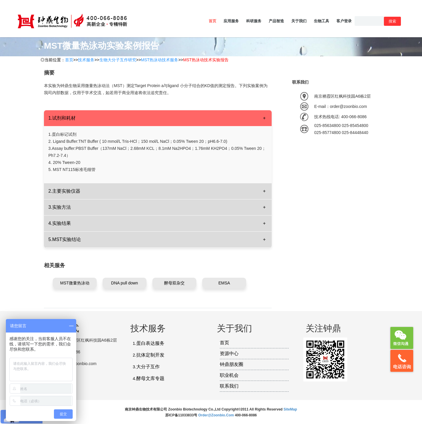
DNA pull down (124, 283)
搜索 (392, 21)
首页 (212, 21)
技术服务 (86, 59)
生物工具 (321, 21)
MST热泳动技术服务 (159, 59)
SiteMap (290, 409)
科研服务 (253, 21)
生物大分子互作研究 (117, 59)
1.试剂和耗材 (62, 118)
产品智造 (276, 21)
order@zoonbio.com (216, 415)
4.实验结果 (59, 223)
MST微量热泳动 (74, 283)
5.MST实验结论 (64, 239)
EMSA (224, 283)
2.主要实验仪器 (64, 191)
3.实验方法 (59, 207)
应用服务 (231, 21)
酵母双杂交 (174, 283)
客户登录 (344, 21)
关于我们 (299, 21)
